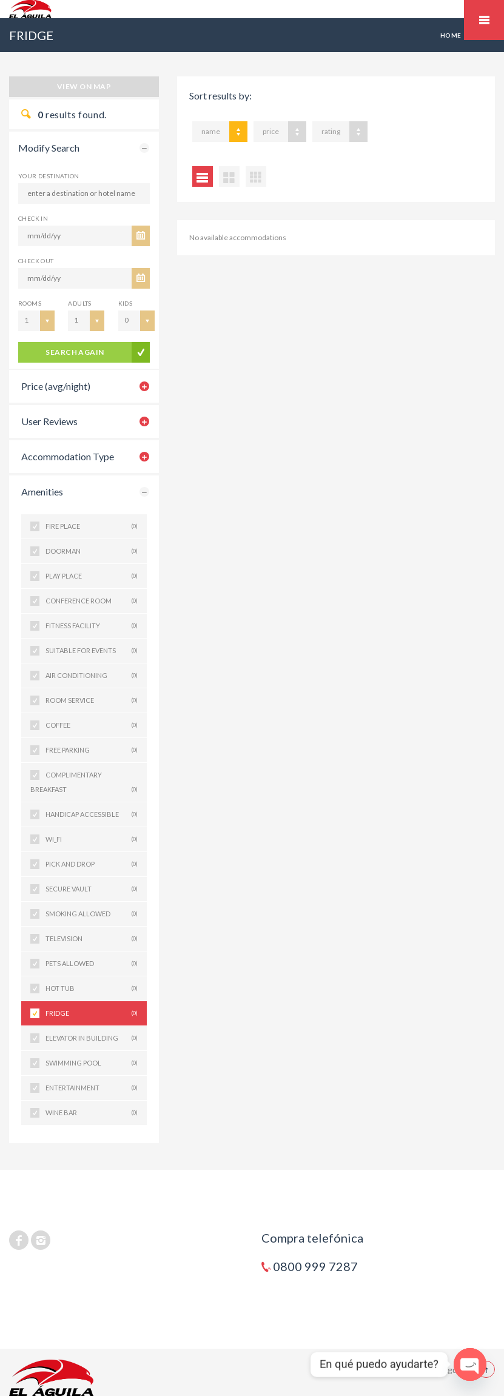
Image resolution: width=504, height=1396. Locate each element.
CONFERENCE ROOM (91, 601)
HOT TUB (91, 988)
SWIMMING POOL (91, 1063)
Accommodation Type (67, 456)
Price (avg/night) (55, 386)
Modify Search (48, 147)
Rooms (29, 303)
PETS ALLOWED (91, 963)
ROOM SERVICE (91, 700)
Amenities (42, 491)
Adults (79, 303)
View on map (84, 86)
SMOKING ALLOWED (91, 914)
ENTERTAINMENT (91, 1088)
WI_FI (91, 839)
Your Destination (48, 176)
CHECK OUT (36, 260)
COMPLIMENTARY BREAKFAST (84, 784)
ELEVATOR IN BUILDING (91, 1038)
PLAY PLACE (91, 576)
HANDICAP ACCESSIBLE (91, 814)
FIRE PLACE (91, 526)
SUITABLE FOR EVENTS (91, 650)
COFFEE (91, 725)
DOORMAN (91, 551)
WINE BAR (91, 1113)
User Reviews (49, 421)
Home (451, 35)
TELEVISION (91, 938)
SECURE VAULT (91, 889)
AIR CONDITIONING (91, 675)
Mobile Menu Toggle (484, 20)
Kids (125, 303)
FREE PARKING (91, 750)
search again (74, 352)
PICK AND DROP (91, 864)
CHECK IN (33, 218)
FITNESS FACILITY (91, 626)
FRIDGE (91, 1013)
